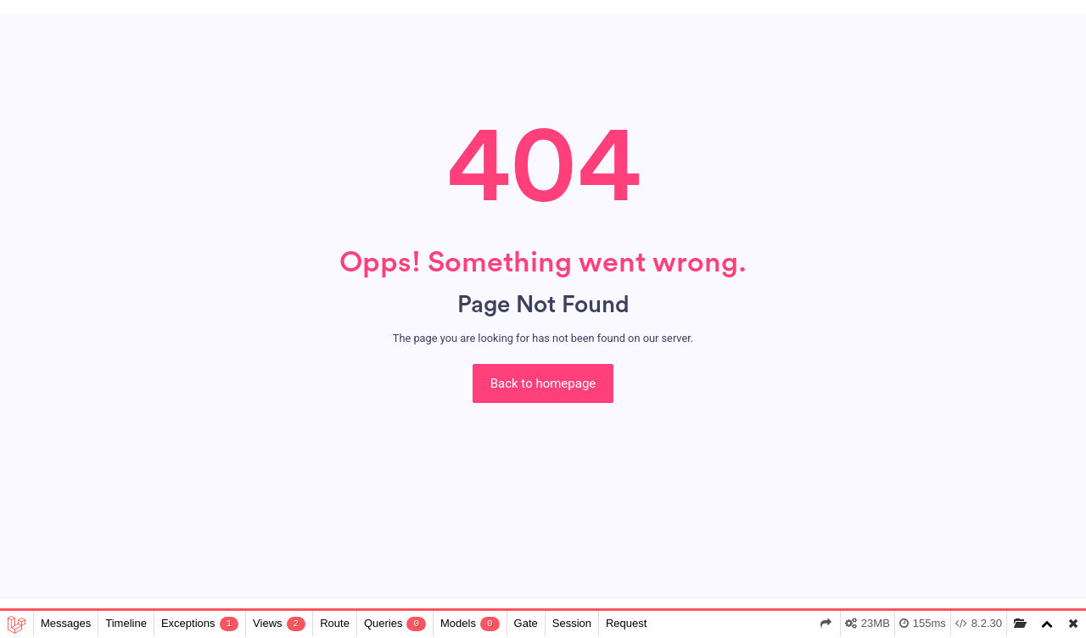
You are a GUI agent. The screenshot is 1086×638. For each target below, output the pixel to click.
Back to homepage (543, 383)
